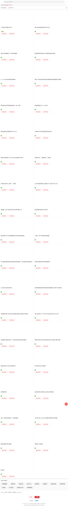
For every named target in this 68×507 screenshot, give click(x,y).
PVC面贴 (11, 487)
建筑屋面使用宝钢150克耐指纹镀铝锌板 (45, 53)
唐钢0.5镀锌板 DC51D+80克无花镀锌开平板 (12, 157)
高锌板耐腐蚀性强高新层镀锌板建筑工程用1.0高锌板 (48, 287)
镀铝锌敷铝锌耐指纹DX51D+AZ (9, 131)
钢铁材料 (15, 492)
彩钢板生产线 (20, 487)
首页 (2, 492)
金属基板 (37, 483)
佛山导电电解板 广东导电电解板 (9, 53)
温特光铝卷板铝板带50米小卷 (42, 27)
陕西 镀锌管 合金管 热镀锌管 (8, 366)
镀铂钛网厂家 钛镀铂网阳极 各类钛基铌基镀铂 (12, 235)
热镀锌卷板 (62, 483)
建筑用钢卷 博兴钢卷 (6, 444)
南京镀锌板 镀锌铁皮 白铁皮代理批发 (44, 392)
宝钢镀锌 (45, 483)
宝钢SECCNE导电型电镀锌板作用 (43, 131)
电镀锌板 (13, 483)
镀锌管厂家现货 (39, 444)
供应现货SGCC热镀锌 (40, 366)
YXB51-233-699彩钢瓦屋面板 (42, 235)
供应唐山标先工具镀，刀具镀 (8, 183)
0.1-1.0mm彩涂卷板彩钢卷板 (8, 79)
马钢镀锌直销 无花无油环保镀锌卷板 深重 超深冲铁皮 (14, 314)
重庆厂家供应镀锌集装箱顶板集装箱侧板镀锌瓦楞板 (48, 79)
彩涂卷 (2, 470)
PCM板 (3, 487)
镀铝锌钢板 (53, 483)
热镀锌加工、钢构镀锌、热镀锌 (43, 157)
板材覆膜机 (29, 487)
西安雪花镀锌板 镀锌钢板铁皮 (42, 261)
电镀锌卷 (21, 483)
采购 (66, 404)
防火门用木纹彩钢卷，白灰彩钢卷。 (10, 418)
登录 (31, 497)
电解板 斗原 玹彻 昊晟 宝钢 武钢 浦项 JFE (11, 209)
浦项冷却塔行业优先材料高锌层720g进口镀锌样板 (47, 340)
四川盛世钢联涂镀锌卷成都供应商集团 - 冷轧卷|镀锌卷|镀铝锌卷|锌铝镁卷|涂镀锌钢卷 (22, 261)
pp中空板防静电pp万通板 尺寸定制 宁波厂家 (46, 183)
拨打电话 (12, 33)
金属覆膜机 (4, 483)
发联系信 (4, 33)
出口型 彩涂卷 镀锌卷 (6, 287)
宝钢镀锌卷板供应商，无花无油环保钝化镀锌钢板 (13, 340)
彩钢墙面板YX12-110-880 (41, 105)
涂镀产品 (20, 492)
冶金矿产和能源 (7, 492)
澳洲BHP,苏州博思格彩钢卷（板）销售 (10, 105)
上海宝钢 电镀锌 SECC (6, 27)
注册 (37, 497)
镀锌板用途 (4, 392)
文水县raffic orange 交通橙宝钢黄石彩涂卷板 (46, 418)
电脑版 (36, 500)
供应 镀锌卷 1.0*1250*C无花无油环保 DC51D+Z (47, 314)
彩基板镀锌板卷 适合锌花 (41, 209)
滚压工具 (29, 483)
